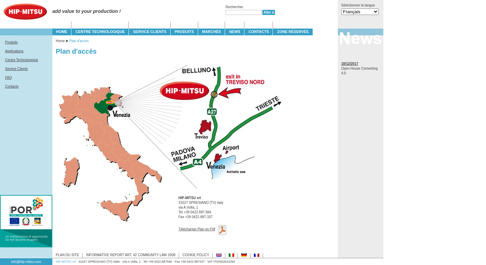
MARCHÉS (211, 32)
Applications (14, 51)
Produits (11, 42)
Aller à (268, 12)
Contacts (11, 86)
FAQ (8, 78)
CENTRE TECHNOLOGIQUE (100, 32)
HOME (61, 32)
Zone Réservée (293, 32)
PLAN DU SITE (67, 255)
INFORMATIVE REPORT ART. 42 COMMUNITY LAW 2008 (130, 255)
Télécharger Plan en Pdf (196, 229)
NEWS (234, 32)
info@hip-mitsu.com (26, 262)
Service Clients (16, 69)
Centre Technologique (21, 60)
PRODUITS (184, 32)
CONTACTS (258, 32)
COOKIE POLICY (196, 255)
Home (60, 41)
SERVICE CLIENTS (149, 32)
